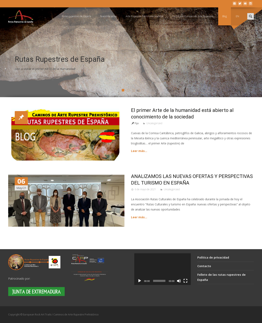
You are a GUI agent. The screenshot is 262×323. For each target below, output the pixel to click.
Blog (224, 16)
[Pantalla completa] (185, 281)
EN (237, 16)
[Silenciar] (179, 281)
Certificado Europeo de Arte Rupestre (192, 16)
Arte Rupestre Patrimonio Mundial (144, 16)
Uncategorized (154, 123)
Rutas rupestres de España (76, 16)
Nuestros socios (108, 16)
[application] (162, 269)
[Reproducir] (140, 281)
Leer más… (139, 151)
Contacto (204, 266)
